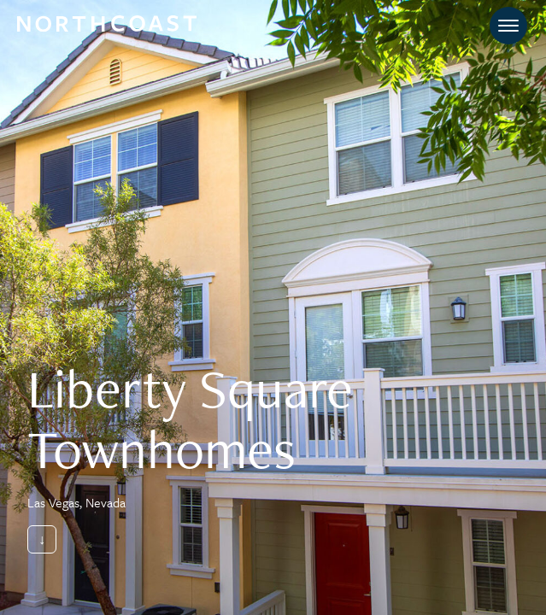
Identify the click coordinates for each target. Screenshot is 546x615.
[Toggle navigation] (508, 25)
